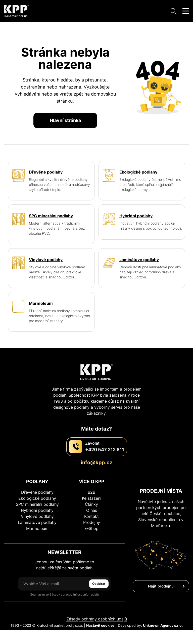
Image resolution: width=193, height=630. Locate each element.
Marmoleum (37, 528)
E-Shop (91, 528)
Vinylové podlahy (37, 516)
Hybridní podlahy (37, 510)
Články (91, 504)
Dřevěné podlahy (37, 492)
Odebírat (98, 583)
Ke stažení (91, 498)
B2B (91, 492)
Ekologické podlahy (37, 498)
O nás (91, 510)
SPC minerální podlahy (37, 504)
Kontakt (91, 516)
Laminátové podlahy (37, 522)
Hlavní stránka (65, 120)
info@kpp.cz (96, 462)
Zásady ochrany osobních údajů (96, 618)
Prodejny (91, 522)
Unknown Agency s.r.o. (163, 625)
